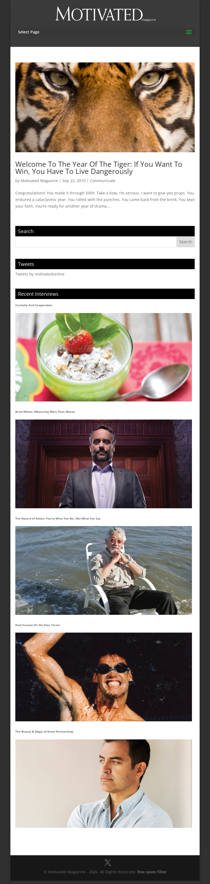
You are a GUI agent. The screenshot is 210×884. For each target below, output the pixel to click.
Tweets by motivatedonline (40, 274)
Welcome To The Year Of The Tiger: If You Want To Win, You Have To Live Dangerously (98, 167)
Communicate (102, 180)
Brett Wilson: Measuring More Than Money (45, 412)
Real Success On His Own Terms (37, 625)
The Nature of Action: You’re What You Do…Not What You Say (58, 518)
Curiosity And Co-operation (33, 305)
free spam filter (152, 871)
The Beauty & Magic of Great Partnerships (44, 731)
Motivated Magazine (39, 180)
